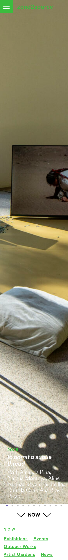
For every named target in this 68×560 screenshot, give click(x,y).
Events (40, 539)
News (47, 555)
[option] (34, 252)
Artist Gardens (19, 555)
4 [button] (23, 506)
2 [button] (12, 506)
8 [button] (45, 506)
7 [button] (39, 506)
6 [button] (34, 506)
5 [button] (28, 506)
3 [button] (18, 506)
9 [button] (50, 506)
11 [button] (61, 506)
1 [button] (7, 506)
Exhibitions (16, 539)
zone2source (35, 7)
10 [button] (56, 506)
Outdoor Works (20, 547)
